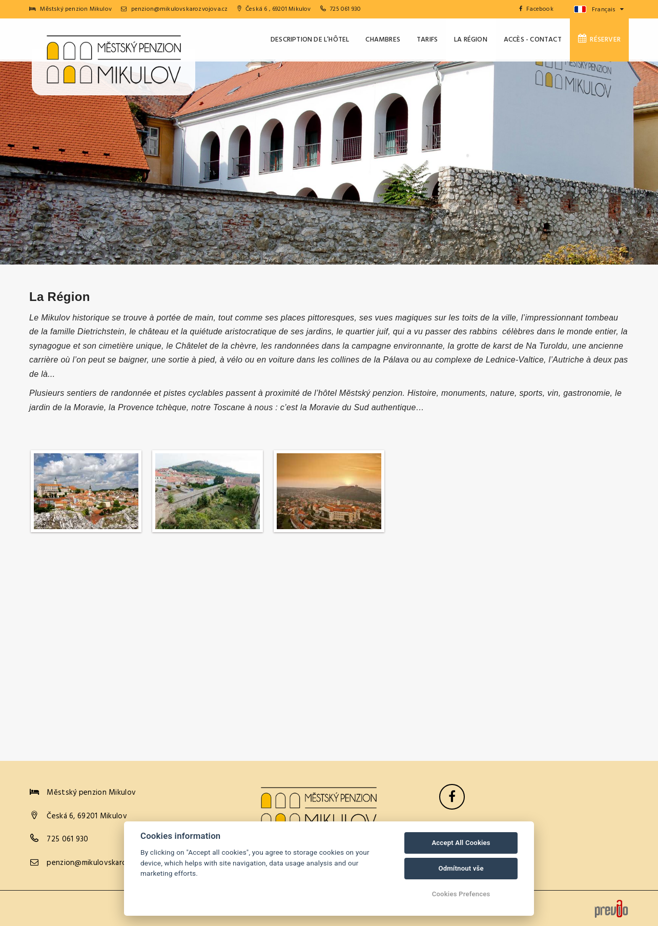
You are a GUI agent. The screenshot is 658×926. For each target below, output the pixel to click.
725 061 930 (345, 9)
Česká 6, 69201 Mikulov (87, 816)
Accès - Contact (533, 39)
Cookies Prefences (461, 894)
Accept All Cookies (460, 843)
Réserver (599, 39)
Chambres (382, 39)
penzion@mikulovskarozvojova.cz (174, 9)
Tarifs (427, 39)
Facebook (536, 9)
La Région (470, 39)
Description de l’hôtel (310, 39)
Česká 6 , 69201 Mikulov (274, 9)
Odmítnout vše (460, 868)
